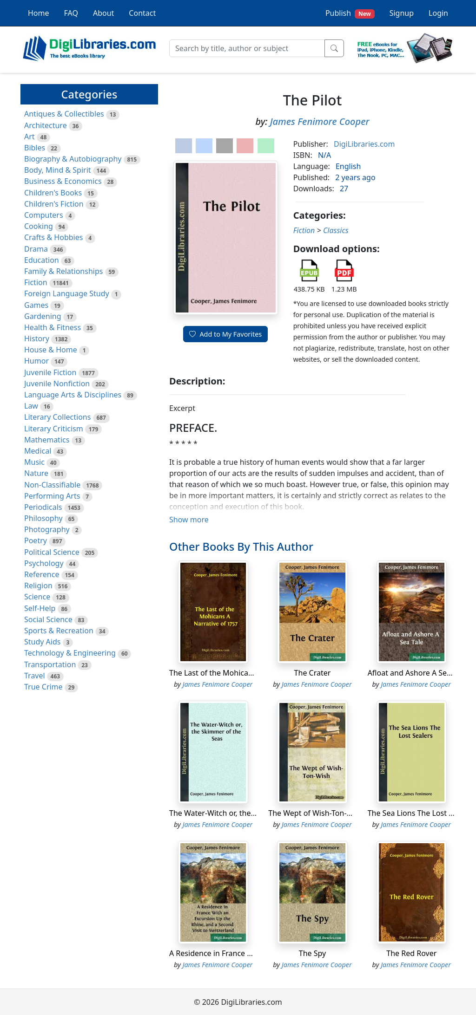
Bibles (34, 148)
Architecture (45, 125)
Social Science (48, 619)
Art (29, 136)
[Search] (247, 48)
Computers (43, 215)
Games (36, 305)
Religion (38, 585)
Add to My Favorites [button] (225, 334)
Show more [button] (189, 519)
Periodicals (43, 507)
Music (34, 462)
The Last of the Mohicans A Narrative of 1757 (247, 673)
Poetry (35, 540)
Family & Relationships (63, 271)
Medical (37, 451)
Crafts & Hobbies (53, 237)
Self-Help (39, 608)
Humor (36, 361)
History (36, 338)
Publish (350, 13)
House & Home (50, 350)
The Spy (312, 953)
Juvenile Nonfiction (57, 383)
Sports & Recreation (58, 630)
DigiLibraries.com (364, 144)
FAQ (71, 13)
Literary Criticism (53, 428)
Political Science (51, 552)
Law (31, 406)
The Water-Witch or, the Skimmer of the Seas (246, 813)
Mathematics (46, 440)
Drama (36, 249)
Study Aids (42, 642)
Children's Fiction (54, 204)
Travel (34, 675)
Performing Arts (52, 496)
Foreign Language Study (66, 293)
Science (37, 597)
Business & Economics (63, 181)
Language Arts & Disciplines (72, 395)
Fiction (35, 282)
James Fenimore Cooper (320, 121)
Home (38, 13)
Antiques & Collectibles (64, 114)
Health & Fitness (52, 327)
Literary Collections (57, 417)
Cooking (38, 226)
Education (41, 260)
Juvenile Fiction (50, 372)
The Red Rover (411, 953)
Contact (142, 13)
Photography (47, 529)
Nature (36, 473)
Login (438, 13)
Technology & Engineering (70, 653)
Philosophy (43, 518)
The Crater (312, 673)
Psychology (44, 563)
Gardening (42, 316)
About (103, 13)
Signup (402, 13)
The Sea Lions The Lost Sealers (421, 813)
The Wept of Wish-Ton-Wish (316, 813)
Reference (41, 574)
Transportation (50, 664)
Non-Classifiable (52, 485)
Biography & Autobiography (72, 159)
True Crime (43, 687)
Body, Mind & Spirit (57, 170)
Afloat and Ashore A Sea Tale (417, 673)
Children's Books (53, 193)
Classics (336, 230)
